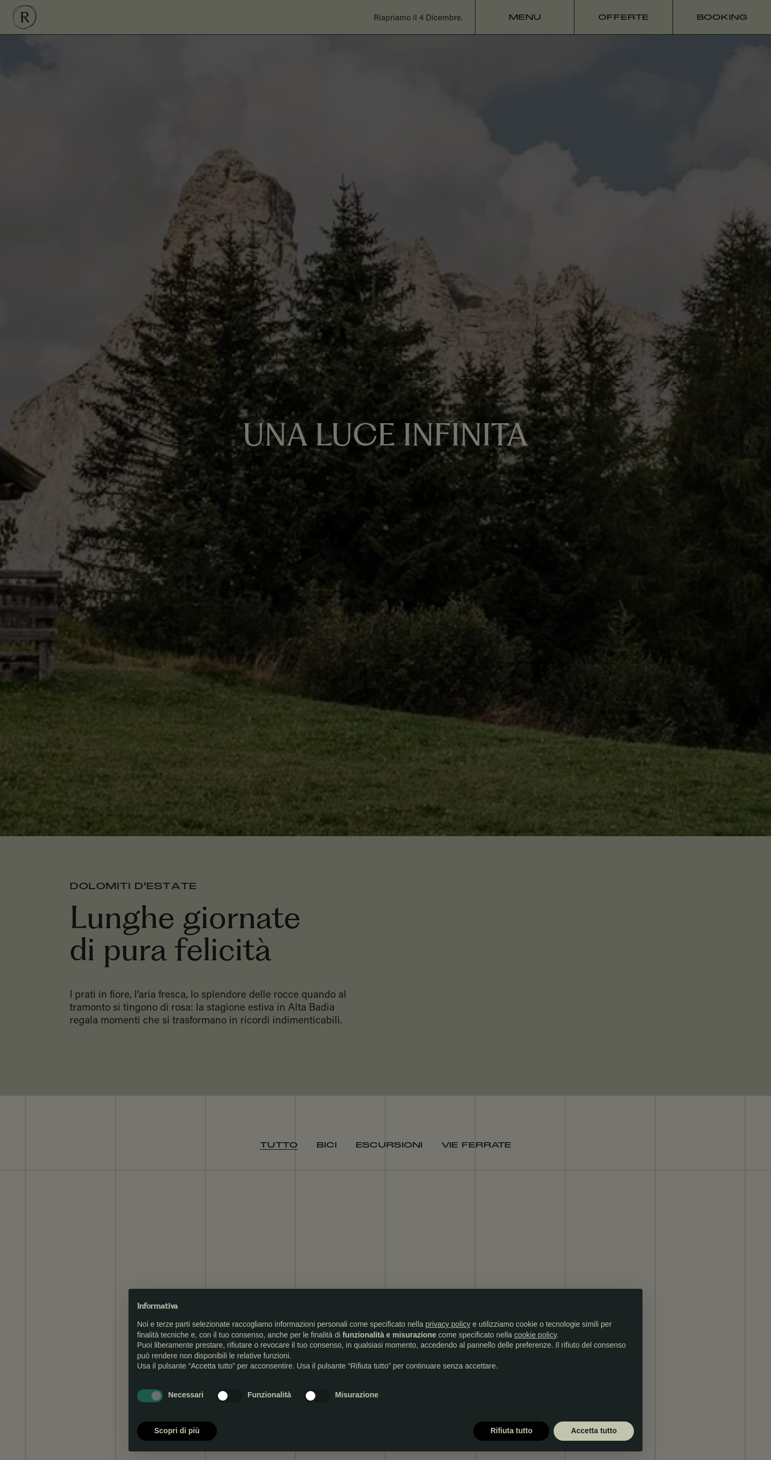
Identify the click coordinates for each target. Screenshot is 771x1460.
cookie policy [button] (535, 1335)
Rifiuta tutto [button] (511, 1430)
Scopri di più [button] (177, 1430)
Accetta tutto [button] (594, 1430)
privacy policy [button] (448, 1324)
